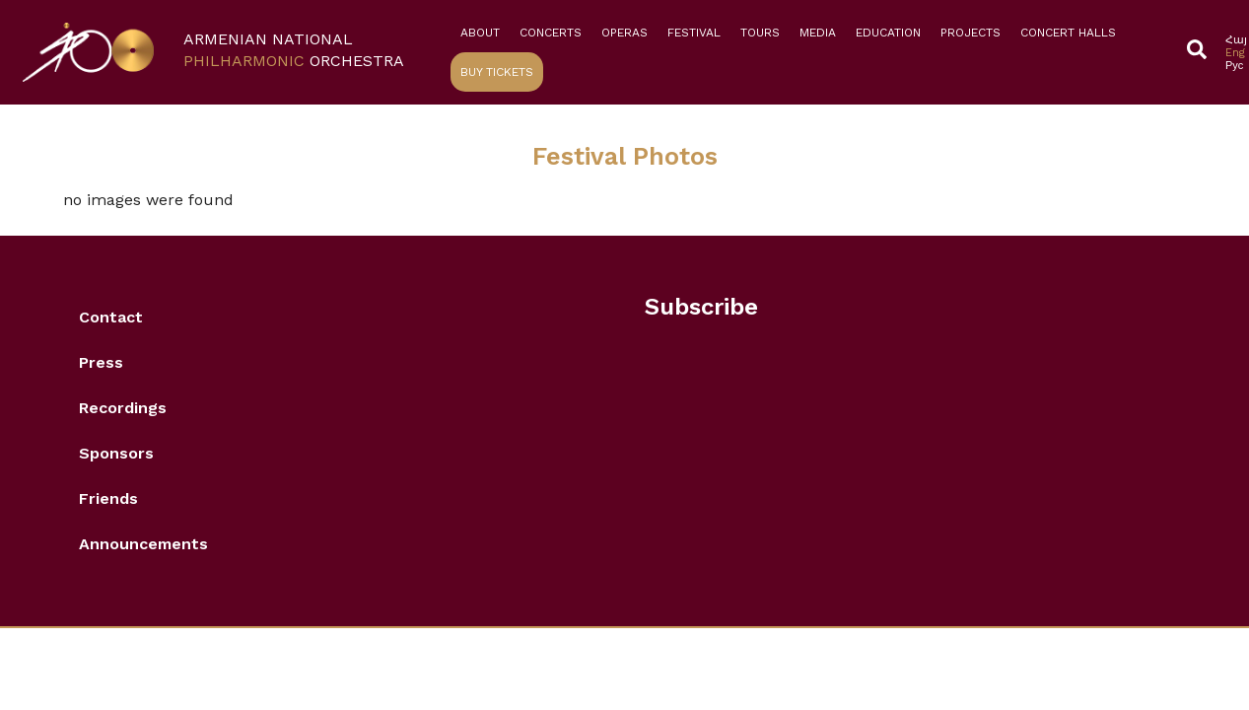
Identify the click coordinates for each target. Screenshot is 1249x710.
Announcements (143, 543)
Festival (694, 32)
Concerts (551, 32)
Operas (624, 32)
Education (888, 32)
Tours (760, 32)
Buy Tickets (496, 72)
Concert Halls (1068, 32)
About (480, 32)
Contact (111, 317)
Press (101, 362)
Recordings (123, 407)
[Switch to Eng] (1236, 52)
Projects (970, 32)
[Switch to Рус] (1236, 65)
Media (817, 32)
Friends (108, 498)
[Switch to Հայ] (1236, 40)
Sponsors (116, 453)
